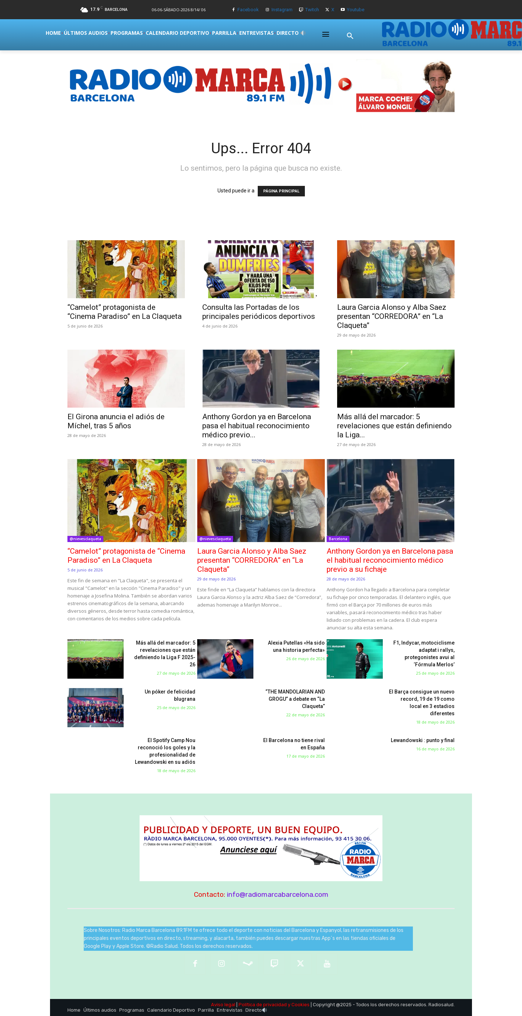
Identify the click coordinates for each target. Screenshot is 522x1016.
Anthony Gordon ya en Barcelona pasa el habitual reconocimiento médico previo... (256, 425)
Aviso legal (223, 1004)
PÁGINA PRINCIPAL (281, 191)
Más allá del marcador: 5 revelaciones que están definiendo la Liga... (394, 425)
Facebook (248, 9)
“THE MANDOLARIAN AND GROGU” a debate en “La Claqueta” (295, 699)
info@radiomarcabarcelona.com (277, 894)
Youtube (355, 9)
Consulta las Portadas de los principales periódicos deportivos (258, 312)
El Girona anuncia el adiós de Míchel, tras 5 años (116, 421)
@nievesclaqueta (85, 538)
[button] (350, 35)
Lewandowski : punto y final (423, 740)
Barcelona (338, 538)
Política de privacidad (263, 1004)
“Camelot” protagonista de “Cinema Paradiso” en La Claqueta (124, 312)
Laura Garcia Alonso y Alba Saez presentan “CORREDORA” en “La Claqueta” (391, 316)
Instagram (282, 9)
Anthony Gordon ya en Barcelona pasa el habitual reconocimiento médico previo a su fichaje (390, 560)
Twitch (312, 9)
